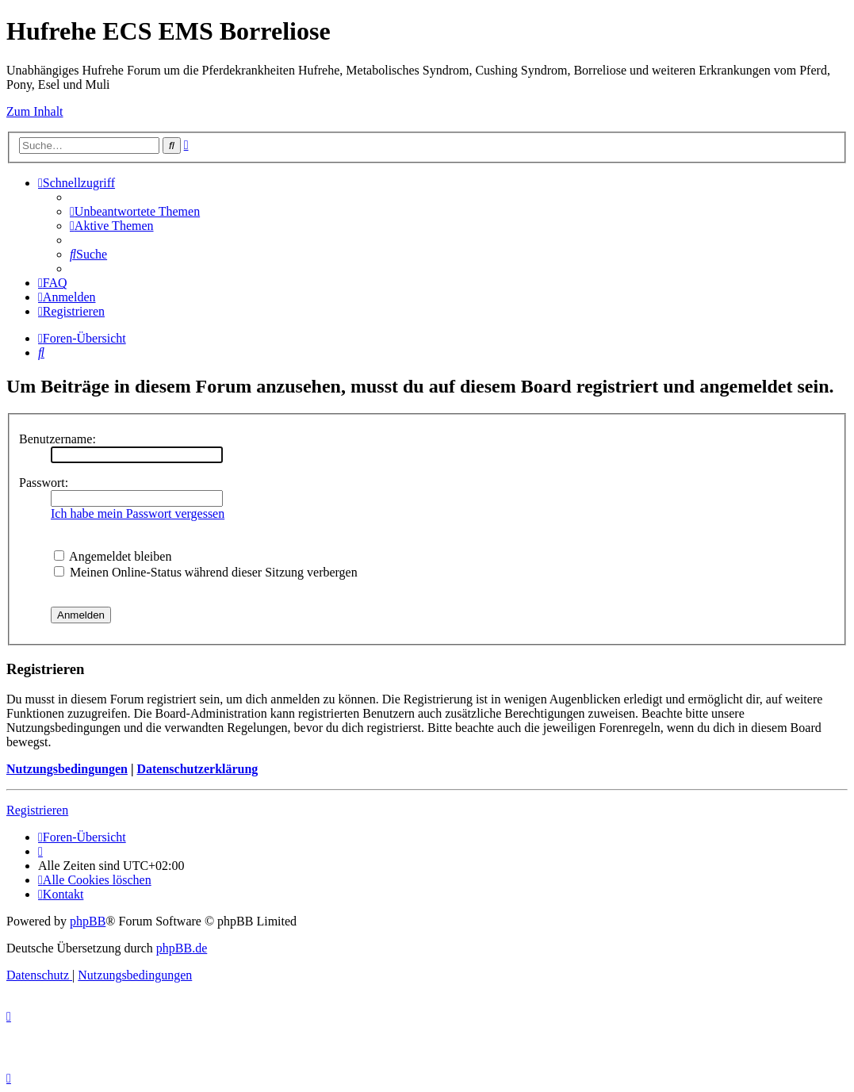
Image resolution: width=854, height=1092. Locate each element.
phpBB (87, 921)
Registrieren (37, 810)
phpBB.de (181, 948)
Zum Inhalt (34, 111)
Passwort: (43, 482)
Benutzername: (57, 439)
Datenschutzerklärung (197, 769)
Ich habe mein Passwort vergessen (137, 513)
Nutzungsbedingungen (67, 769)
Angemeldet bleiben (112, 556)
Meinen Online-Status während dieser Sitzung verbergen (206, 572)
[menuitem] (135, 211)
